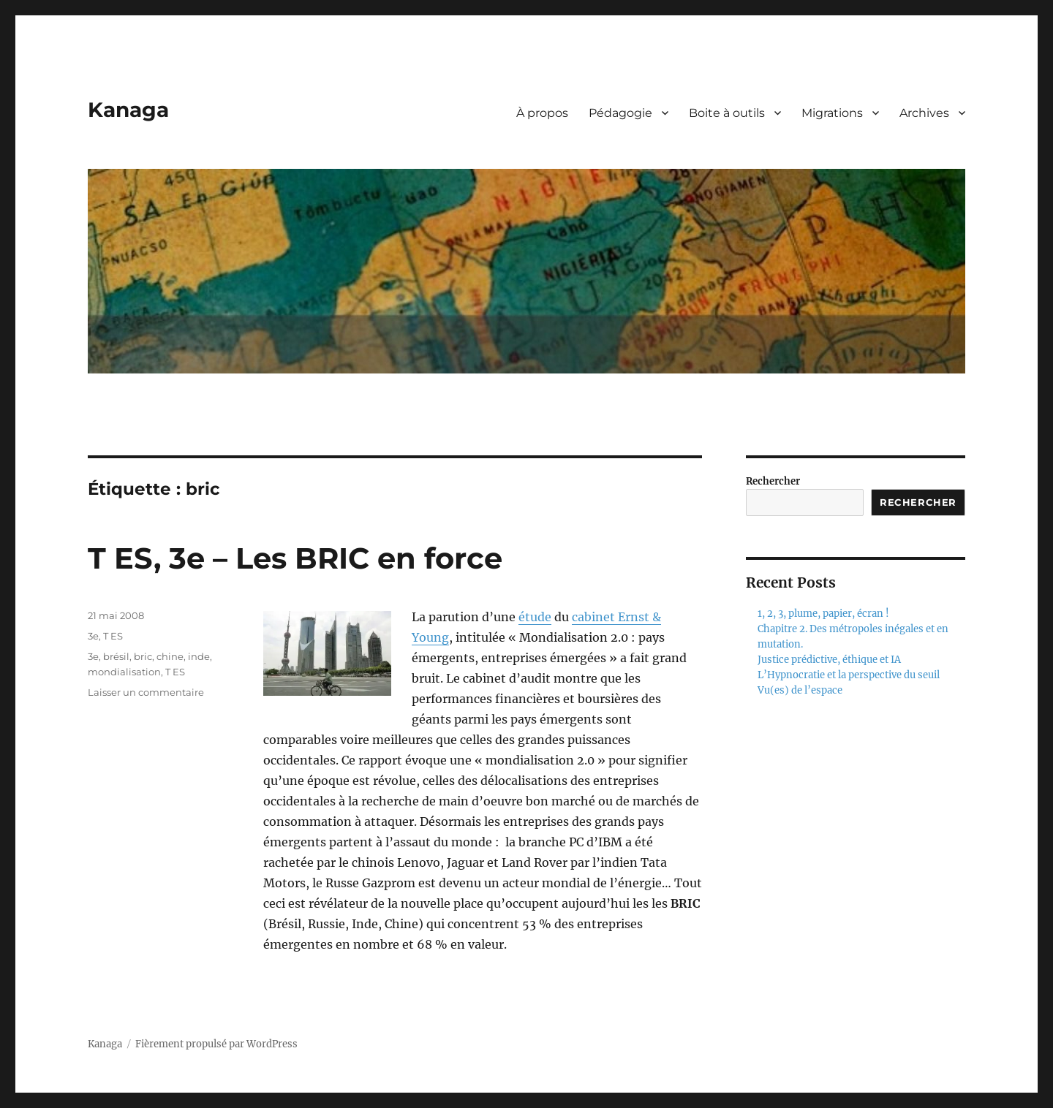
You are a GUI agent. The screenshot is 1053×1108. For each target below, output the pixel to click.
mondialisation (124, 672)
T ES (113, 636)
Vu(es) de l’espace (800, 690)
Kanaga (128, 109)
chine (170, 656)
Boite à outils (727, 113)
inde (199, 656)
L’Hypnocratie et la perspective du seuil (849, 675)
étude (534, 617)
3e (93, 636)
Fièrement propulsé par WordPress (216, 1044)
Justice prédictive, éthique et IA (829, 659)
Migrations (832, 113)
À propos (542, 113)
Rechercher (773, 481)
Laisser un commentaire (146, 692)
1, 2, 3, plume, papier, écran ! (823, 613)
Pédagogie (620, 113)
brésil (116, 656)
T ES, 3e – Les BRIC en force (295, 558)
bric (143, 656)
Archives (924, 113)
